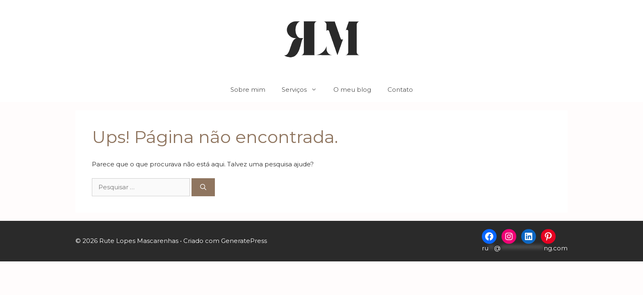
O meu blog (352, 89)
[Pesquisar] (203, 187)
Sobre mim (247, 89)
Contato (400, 89)
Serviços (303, 89)
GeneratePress (244, 241)
